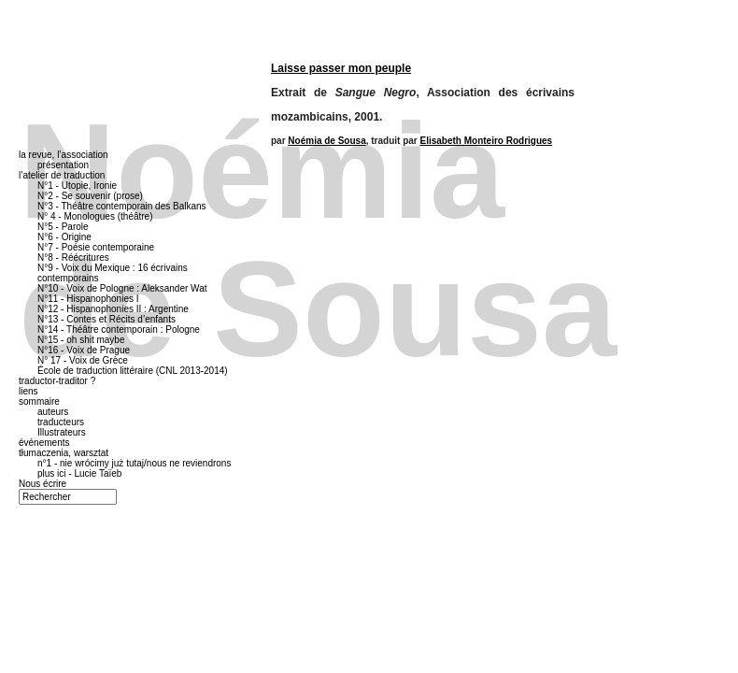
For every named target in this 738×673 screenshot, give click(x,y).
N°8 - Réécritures (73, 257)
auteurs (52, 412)
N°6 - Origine (64, 237)
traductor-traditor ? (57, 381)
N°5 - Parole (63, 227)
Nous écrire (42, 484)
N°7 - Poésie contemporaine (95, 247)
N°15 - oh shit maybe (81, 340)
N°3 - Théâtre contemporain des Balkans (121, 206)
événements (44, 442)
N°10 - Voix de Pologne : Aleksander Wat (122, 288)
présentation (63, 165)
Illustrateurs (61, 432)
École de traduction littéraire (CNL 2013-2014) (132, 370)
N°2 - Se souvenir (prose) (90, 196)
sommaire (39, 401)
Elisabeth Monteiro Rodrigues (486, 141)
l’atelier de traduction (62, 175)
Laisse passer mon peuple (341, 68)
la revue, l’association (63, 155)
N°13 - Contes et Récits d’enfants (106, 319)
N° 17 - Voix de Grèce (82, 360)
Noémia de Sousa (326, 141)
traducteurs (60, 422)
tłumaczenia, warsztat (63, 453)
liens (28, 391)
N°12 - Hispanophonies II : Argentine (113, 309)
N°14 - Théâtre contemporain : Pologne (118, 329)
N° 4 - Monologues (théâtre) (95, 216)
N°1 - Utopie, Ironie (77, 185)
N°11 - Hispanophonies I (88, 299)
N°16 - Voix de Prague (83, 350)
